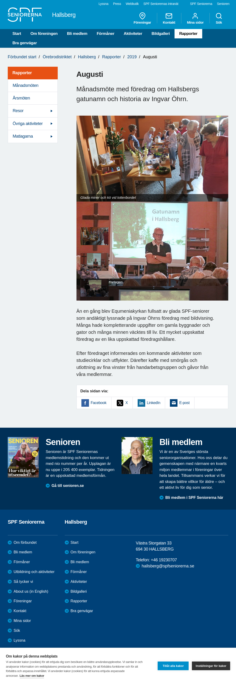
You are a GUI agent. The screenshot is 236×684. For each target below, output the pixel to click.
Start (16, 33)
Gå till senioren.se (68, 486)
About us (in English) (31, 591)
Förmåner (105, 33)
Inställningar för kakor (211, 666)
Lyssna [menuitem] (103, 4)
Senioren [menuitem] (223, 4)
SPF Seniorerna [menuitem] (201, 4)
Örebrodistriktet (57, 57)
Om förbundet (25, 542)
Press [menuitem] (117, 4)
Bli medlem (77, 33)
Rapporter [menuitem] (22, 72)
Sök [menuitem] (218, 18)
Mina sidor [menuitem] (195, 18)
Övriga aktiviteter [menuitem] (28, 123)
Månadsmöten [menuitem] (25, 85)
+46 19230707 (164, 560)
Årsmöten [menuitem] (21, 98)
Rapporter (188, 33)
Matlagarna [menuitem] (23, 136)
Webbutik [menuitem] (132, 4)
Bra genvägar (24, 43)
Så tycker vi (23, 582)
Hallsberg (87, 57)
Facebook (99, 403)
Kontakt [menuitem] (169, 18)
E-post (184, 403)
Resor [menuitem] (18, 110)
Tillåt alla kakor (173, 666)
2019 (132, 57)
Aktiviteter (133, 33)
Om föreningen (44, 33)
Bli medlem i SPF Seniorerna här (194, 498)
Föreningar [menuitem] (142, 18)
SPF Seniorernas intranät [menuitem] (160, 4)
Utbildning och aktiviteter (34, 572)
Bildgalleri (161, 33)
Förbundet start (22, 57)
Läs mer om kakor (32, 675)
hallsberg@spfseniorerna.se (168, 566)
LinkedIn (153, 403)
